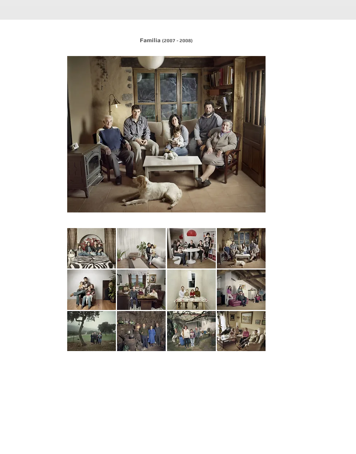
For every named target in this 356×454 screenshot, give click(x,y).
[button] (91, 248)
